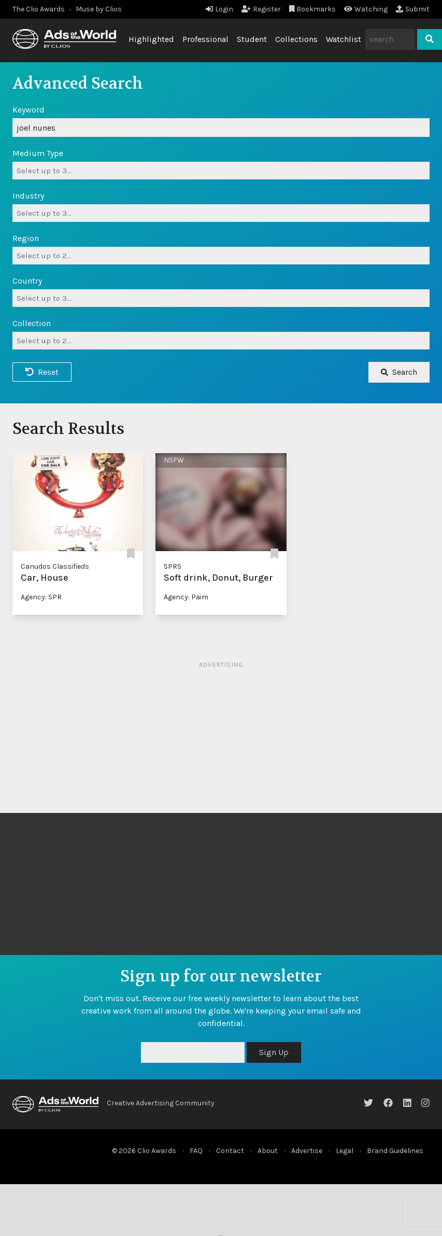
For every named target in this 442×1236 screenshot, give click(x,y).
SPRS (172, 566)
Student (252, 39)
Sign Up (274, 1052)
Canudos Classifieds (55, 566)
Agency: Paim (186, 597)
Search (399, 372)
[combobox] (221, 170)
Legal (344, 1150)
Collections (296, 39)
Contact (230, 1150)
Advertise (306, 1150)
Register (261, 9)
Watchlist (343, 39)
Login (219, 9)
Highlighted (151, 39)
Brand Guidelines (395, 1150)
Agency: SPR (41, 597)
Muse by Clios (99, 9)
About (268, 1150)
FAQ (196, 1150)
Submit (413, 9)
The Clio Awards (38, 9)
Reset (42, 372)
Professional (205, 39)
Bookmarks (312, 9)
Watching (366, 9)
